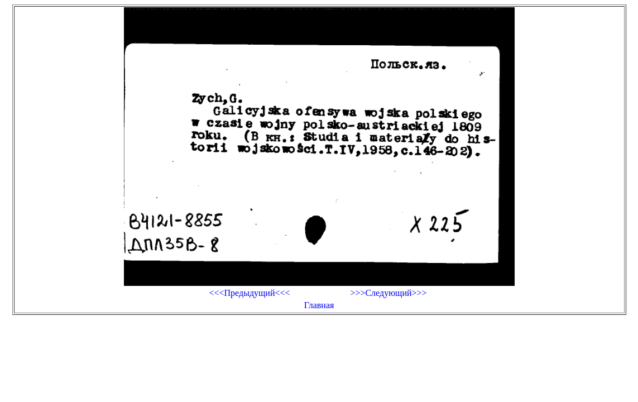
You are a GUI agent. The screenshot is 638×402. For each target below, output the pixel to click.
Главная (319, 305)
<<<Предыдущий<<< (249, 293)
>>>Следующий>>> (388, 293)
